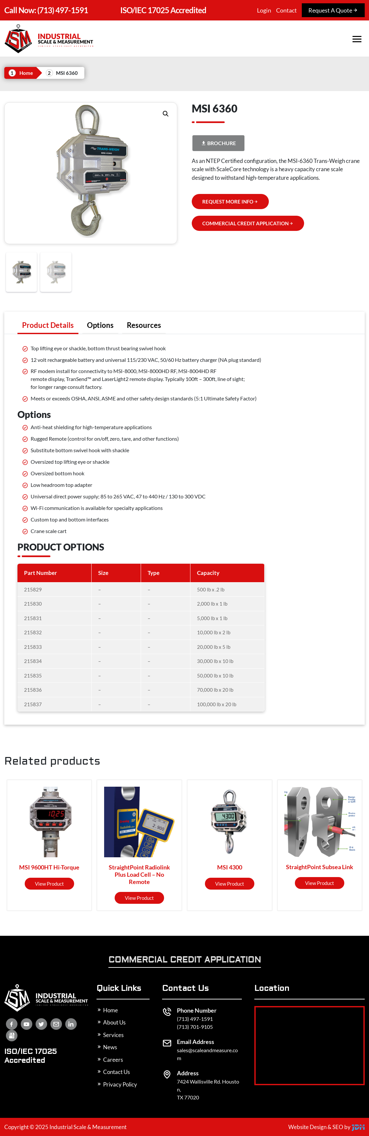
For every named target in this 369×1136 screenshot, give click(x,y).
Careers (110, 1059)
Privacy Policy (117, 1084)
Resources (144, 325)
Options (100, 325)
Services (110, 1034)
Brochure (218, 143)
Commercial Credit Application (184, 960)
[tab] (47, 325)
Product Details (48, 325)
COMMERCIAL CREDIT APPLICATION (248, 223)
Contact (286, 10)
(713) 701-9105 (195, 1027)
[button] (166, 114)
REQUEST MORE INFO (230, 202)
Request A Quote (333, 10)
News (107, 1047)
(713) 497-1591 (46, 10)
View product (49, 884)
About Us (111, 1022)
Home (26, 73)
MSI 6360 (67, 73)
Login (264, 10)
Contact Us (113, 1071)
